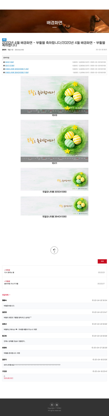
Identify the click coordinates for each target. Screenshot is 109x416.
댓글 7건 (10, 50)
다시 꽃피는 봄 (54, 272)
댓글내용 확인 (8, 378)
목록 (102, 261)
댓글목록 (5, 295)
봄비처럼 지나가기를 (54, 284)
